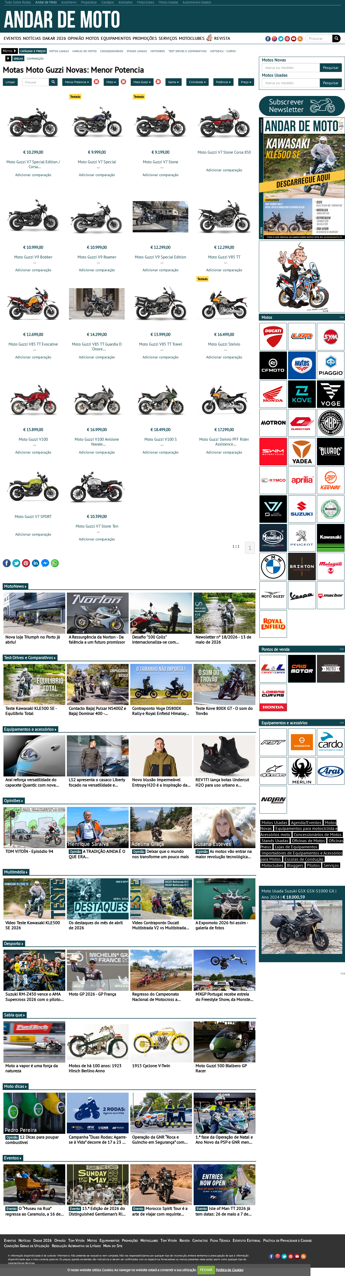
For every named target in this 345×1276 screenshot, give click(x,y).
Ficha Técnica (220, 1240)
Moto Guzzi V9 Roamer (97, 257)
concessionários (111, 50)
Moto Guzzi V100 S (160, 439)
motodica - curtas (223, 50)
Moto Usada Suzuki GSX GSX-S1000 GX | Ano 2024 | (302, 921)
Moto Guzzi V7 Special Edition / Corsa (33, 164)
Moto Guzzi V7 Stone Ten (97, 526)
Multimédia (16, 872)
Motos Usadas (274, 822)
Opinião (76, 38)
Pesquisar (331, 67)
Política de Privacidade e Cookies (287, 1240)
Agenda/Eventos (306, 822)
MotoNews (15, 586)
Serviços (168, 38)
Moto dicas (15, 1086)
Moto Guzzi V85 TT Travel (160, 344)
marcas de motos (84, 50)
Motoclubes (192, 38)
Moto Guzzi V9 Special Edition (160, 257)
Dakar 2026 (54, 38)
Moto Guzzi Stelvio (224, 344)
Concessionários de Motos (318, 834)
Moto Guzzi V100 (33, 439)
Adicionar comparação (33, 174)
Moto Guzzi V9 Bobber (33, 257)
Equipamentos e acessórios (30, 729)
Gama (173, 82)
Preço (246, 82)
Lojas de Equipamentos (296, 846)
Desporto (14, 943)
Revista (222, 38)
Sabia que (14, 1015)
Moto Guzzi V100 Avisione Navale (97, 442)
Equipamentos (116, 38)
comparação (35, 58)
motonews (158, 50)
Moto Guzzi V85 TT (224, 257)
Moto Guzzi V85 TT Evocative (33, 344)
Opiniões (14, 800)
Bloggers (295, 865)
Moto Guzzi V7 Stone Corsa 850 (224, 152)
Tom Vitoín (76, 1240)
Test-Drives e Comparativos (30, 657)
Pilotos (313, 865)
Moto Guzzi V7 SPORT (33, 516)
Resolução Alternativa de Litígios (76, 1245)
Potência (223, 82)
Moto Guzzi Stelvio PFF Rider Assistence (224, 442)
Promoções (145, 38)
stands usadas (137, 50)
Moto (111, 82)
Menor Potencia (77, 82)
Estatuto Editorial (246, 1240)
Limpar (10, 82)
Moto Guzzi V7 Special (97, 161)
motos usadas (59, 50)
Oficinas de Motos (308, 840)
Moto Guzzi (142, 82)
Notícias (32, 38)
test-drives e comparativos (187, 50)
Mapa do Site (112, 1245)
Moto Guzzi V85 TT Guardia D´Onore (97, 346)
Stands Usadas (275, 840)
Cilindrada (197, 82)
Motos (92, 38)
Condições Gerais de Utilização (26, 1245)
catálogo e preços (32, 50)
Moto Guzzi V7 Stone (160, 161)
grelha (18, 58)
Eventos (12, 38)
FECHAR (206, 1269)
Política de (229, 1269)
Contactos (200, 1240)
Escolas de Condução (304, 859)
